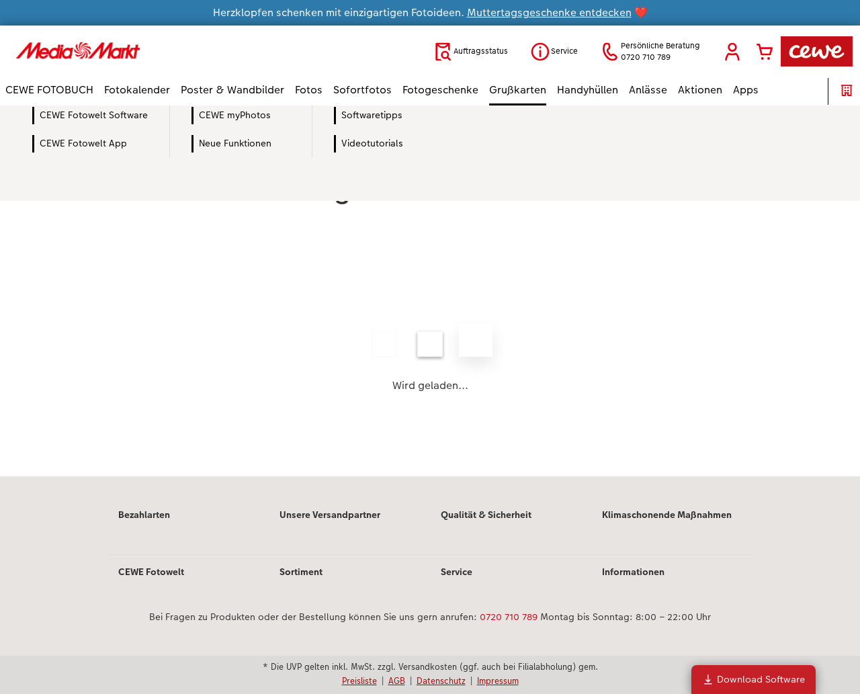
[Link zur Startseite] (137, 51)
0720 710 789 (509, 616)
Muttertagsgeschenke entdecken (549, 12)
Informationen (633, 571)
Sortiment (301, 571)
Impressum (498, 680)
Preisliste (359, 680)
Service (456, 571)
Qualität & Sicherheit (486, 514)
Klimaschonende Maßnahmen (667, 514)
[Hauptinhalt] (430, 309)
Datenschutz (441, 680)
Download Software (753, 679)
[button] (732, 51)
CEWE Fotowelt (151, 571)
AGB (396, 680)
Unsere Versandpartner (330, 514)
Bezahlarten (144, 514)
